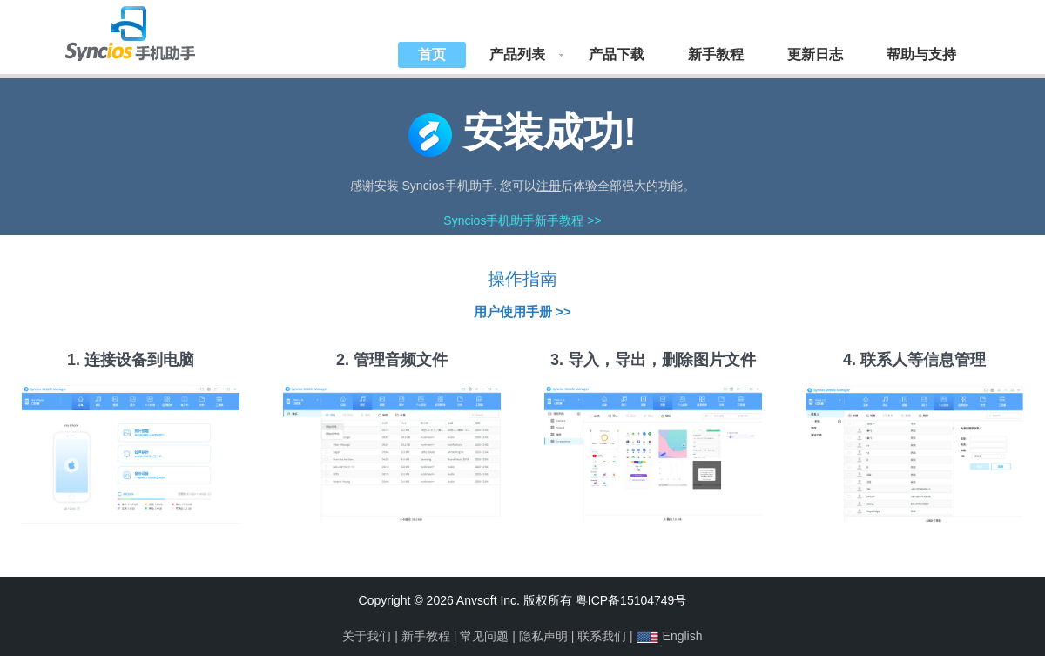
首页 (432, 54)
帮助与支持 (921, 54)
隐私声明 (543, 636)
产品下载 (616, 54)
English (683, 636)
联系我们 (601, 636)
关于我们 (366, 636)
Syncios (148, 30)
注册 (548, 186)
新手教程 (716, 54)
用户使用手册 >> (522, 311)
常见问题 (484, 636)
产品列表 (517, 54)
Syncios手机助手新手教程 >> (522, 220)
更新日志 (815, 54)
